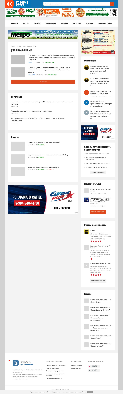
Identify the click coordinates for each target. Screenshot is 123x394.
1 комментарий (49, 169)
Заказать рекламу (76, 368)
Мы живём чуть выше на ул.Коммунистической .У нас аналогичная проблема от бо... (100, 114)
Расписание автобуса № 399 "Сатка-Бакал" (100, 337)
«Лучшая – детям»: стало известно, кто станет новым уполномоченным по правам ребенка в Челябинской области (49, 70)
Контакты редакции (76, 365)
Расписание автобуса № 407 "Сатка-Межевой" (100, 345)
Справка (87, 294)
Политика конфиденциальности (54, 371)
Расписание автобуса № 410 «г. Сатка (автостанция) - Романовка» (100, 328)
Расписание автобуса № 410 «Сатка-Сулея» (100, 301)
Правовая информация (52, 368)
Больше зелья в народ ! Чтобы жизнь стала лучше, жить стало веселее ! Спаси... (100, 69)
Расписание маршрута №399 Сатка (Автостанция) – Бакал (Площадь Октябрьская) (38, 119)
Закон (30, 62)
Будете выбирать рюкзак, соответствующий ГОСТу (48, 155)
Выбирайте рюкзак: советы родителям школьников (31, 111)
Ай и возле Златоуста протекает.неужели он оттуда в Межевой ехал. (101, 103)
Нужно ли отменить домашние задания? (44, 142)
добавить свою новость (98, 211)
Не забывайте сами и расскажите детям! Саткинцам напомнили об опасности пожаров (42, 103)
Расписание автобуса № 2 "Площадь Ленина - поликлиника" (99, 318)
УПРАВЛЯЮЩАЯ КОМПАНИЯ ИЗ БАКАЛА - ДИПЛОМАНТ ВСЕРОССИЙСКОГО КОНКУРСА (101, 200)
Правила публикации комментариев (55, 365)
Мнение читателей (92, 184)
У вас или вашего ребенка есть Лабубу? (44, 167)
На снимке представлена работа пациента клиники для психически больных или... (99, 82)
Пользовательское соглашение (54, 378)
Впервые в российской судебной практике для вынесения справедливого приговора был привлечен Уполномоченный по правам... (51, 57)
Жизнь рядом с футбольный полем (100, 190)
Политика (31, 74)
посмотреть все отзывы (98, 280)
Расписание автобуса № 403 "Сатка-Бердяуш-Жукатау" (100, 309)
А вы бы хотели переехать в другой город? (97, 148)
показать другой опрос (97, 172)
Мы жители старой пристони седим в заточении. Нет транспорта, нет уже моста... (100, 93)
